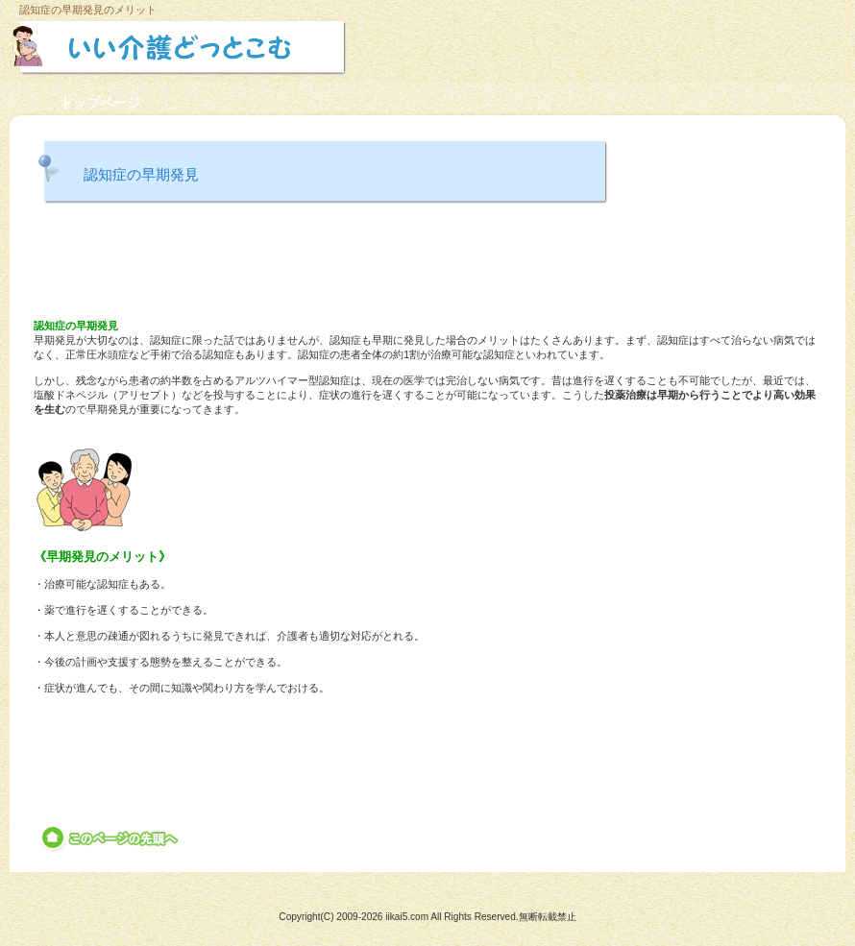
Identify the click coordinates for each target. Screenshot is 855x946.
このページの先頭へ (110, 838)
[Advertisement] (427, 264)
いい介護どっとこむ (228, 46)
